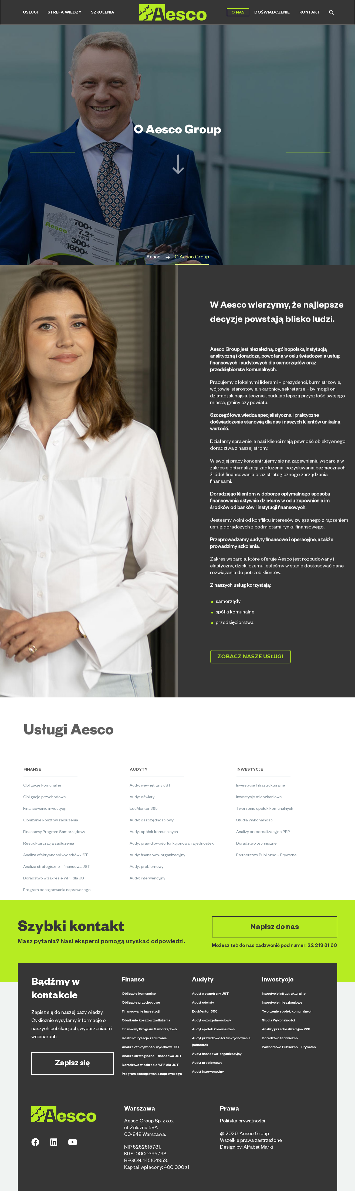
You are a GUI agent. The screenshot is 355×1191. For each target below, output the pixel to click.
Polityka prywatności (242, 1121)
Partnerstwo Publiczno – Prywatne (289, 1048)
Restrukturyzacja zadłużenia (144, 1039)
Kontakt (309, 12)
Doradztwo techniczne (280, 1039)
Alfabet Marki (258, 1147)
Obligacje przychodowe (141, 1003)
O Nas (238, 12)
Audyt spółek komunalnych (213, 1030)
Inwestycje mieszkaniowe (282, 1003)
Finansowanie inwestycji (141, 1012)
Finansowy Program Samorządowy (149, 1030)
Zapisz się (72, 1064)
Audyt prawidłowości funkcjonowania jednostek (221, 1042)
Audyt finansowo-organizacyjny (216, 1054)
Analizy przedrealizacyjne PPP (286, 1030)
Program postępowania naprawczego (152, 1074)
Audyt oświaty (203, 1003)
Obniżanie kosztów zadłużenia (146, 1021)
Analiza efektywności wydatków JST (151, 1048)
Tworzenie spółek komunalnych (287, 1012)
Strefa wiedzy (64, 12)
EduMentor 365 (204, 1012)
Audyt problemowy (207, 1063)
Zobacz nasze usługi (256, 656)
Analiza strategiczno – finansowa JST (152, 1056)
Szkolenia (102, 12)
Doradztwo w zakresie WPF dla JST (150, 1065)
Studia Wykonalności (278, 1021)
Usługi (30, 12)
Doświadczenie (272, 12)
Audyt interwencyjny (208, 1072)
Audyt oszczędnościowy (211, 1021)
